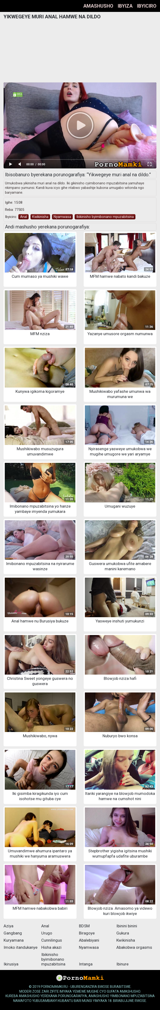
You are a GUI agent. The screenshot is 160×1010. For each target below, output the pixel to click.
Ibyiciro (146, 6)
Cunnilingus (51, 940)
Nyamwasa (62, 217)
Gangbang (13, 933)
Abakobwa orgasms (134, 947)
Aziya (8, 926)
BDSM (84, 926)
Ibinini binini (126, 926)
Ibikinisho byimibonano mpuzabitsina (105, 217)
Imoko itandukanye (20, 947)
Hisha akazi (51, 947)
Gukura (122, 933)
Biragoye (87, 933)
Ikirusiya (11, 964)
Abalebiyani (89, 940)
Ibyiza (125, 6)
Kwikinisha (40, 217)
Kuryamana (14, 940)
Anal (23, 217)
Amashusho (98, 6)
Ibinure (122, 964)
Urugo (46, 933)
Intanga (86, 964)
